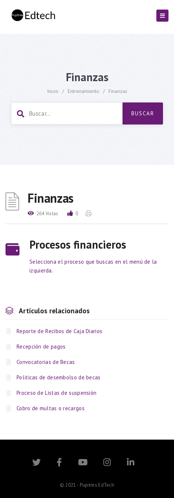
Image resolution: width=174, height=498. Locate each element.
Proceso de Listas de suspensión (56, 392)
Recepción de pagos (41, 346)
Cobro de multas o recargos (51, 408)
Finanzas (118, 91)
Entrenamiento (83, 91)
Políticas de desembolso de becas (59, 377)
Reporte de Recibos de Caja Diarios (59, 331)
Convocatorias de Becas (46, 361)
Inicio (52, 91)
